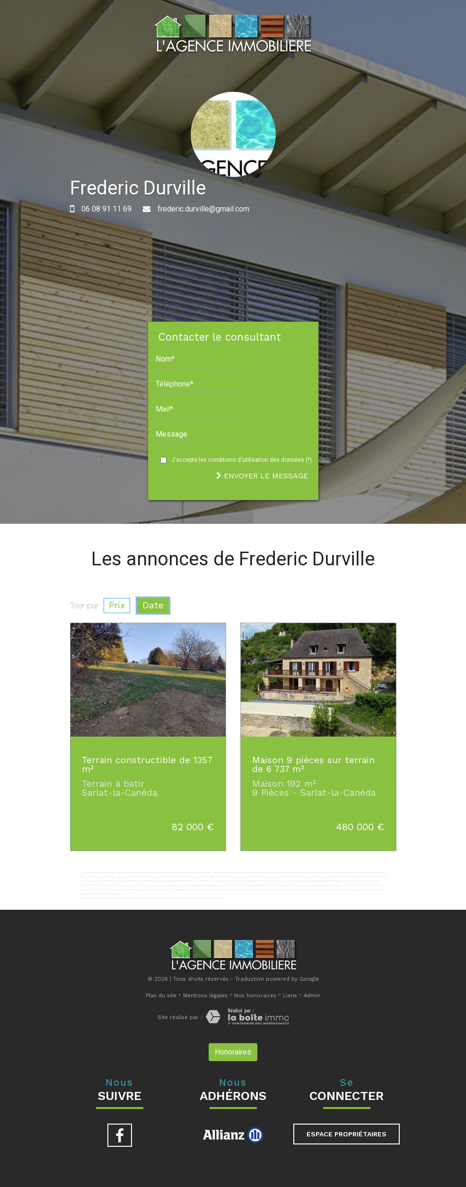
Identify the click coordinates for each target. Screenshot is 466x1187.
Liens (290, 996)
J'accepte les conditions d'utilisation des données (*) (241, 460)
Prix (117, 605)
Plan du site (161, 996)
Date (153, 605)
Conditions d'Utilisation (181, 897)
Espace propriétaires (347, 1134)
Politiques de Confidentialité (142, 897)
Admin (312, 996)
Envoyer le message (262, 475)
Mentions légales (205, 996)
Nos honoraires (255, 996)
